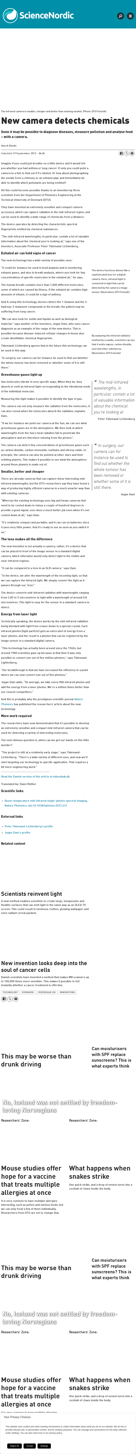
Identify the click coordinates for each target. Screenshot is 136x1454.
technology (10, 992)
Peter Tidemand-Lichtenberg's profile (29, 826)
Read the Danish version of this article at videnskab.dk (35, 776)
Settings (44, 1446)
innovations (67, 992)
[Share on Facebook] (121, 153)
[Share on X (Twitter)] (126, 153)
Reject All (14, 1446)
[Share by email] (131, 153)
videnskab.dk (47, 992)
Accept (29, 1446)
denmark (28, 992)
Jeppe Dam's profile (17, 832)
